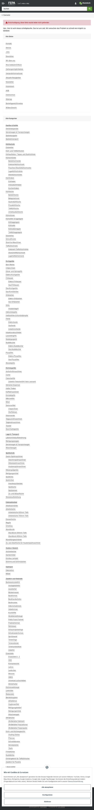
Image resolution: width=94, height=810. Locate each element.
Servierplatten (13, 745)
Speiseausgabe (11, 136)
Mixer (8, 402)
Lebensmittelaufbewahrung (16, 438)
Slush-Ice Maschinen (13, 242)
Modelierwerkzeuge (15, 616)
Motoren (11, 674)
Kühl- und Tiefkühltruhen (15, 151)
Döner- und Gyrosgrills (14, 271)
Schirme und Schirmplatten (16, 562)
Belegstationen (13, 198)
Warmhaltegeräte (12, 429)
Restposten (10, 694)
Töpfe (10, 748)
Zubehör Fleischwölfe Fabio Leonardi (22, 382)
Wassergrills (10, 363)
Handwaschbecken (15, 483)
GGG (10, 660)
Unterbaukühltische (15, 212)
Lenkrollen (12, 670)
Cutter (8, 375)
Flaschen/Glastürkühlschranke (19, 168)
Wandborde (10, 529)
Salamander (10, 415)
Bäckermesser (13, 592)
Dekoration (10, 570)
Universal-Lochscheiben (17, 681)
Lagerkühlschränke (15, 171)
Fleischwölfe (10, 378)
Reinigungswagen (12, 441)
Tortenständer (13, 643)
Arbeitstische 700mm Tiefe (18, 516)
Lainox (10, 667)
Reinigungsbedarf (14, 708)
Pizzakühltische (14, 205)
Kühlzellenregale (14, 229)
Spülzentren (12, 490)
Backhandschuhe (14, 599)
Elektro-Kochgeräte (13, 275)
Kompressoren (13, 664)
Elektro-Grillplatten (15, 299)
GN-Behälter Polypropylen (17, 728)
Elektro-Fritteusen (14, 282)
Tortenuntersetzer (14, 647)
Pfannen (11, 738)
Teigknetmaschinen (13, 422)
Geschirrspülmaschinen (17, 460)
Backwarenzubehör (13, 582)
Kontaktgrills (10, 395)
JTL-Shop (61, 807)
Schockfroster (11, 239)
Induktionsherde (14, 329)
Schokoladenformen (15, 633)
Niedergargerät (11, 339)
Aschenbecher (11, 551)
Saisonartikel (10, 405)
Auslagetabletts (14, 586)
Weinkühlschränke (15, 175)
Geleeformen (13, 609)
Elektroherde (13, 322)
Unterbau (9, 526)
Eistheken (12, 181)
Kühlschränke (11, 158)
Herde (8, 319)
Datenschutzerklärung (75, 781)
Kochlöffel (12, 613)
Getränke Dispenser (13, 385)
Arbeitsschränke (12, 506)
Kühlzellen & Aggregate (14, 219)
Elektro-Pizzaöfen (14, 356)
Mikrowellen (10, 399)
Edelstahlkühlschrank (16, 164)
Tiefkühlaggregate (15, 232)
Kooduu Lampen (12, 558)
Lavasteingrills (11, 336)
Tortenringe (12, 640)
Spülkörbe (9, 477)
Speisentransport (12, 139)
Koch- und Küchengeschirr (15, 731)
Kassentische (11, 519)
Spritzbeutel (12, 636)
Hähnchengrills (11, 312)
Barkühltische (13, 195)
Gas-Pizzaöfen (13, 360)
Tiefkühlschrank (12, 246)
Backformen (12, 596)
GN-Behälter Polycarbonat (18, 725)
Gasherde (11, 326)
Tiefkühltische (13, 208)
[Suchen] (44, 9)
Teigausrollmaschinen (14, 419)
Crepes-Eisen (13, 409)
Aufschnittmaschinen (14, 371)
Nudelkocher (10, 343)
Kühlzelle (11, 225)
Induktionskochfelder (13, 332)
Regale (8, 523)
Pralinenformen (14, 623)
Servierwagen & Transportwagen (18, 132)
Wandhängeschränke (14, 540)
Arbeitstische (10, 509)
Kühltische (10, 192)
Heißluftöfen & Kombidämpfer (17, 315)
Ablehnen (47, 802)
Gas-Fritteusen (13, 285)
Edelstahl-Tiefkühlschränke (18, 249)
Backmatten (12, 603)
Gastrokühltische (14, 202)
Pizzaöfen (9, 353)
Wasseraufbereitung (13, 497)
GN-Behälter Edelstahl (16, 721)
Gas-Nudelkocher (14, 349)
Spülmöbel (10, 480)
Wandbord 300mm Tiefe (17, 533)
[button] (75, 3)
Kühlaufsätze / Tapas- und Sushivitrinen (20, 154)
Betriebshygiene (11, 697)
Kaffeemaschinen (12, 392)
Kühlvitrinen (10, 215)
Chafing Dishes (14, 735)
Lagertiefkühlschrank (16, 256)
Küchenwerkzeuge (12, 687)
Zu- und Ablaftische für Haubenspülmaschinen (23, 543)
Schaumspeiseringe (15, 630)
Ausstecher (12, 589)
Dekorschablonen (14, 606)
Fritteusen (9, 278)
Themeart (43, 807)
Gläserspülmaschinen (16, 463)
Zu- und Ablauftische (16, 494)
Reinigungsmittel (12, 473)
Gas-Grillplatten (14, 302)
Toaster (8, 426)
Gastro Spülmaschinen (14, 456)
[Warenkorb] (85, 3)
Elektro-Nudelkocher (15, 346)
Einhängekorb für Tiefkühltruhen (18, 759)
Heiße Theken (11, 388)
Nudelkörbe (10, 755)
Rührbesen (12, 626)
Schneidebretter (14, 742)
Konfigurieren (47, 795)
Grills (7, 305)
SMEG (10, 677)
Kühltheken (10, 178)
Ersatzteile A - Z (14, 657)
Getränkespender (12, 129)
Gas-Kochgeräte (12, 288)
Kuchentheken (13, 188)
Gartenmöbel (10, 555)
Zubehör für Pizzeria (13, 762)
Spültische (12, 487)
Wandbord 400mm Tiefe (17, 536)
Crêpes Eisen (10, 268)
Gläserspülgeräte (12, 470)
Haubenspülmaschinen (17, 467)
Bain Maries (10, 265)
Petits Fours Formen (16, 619)
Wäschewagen (11, 448)
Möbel (8, 574)
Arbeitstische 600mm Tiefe (18, 512)
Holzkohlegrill (13, 309)
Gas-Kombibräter (12, 292)
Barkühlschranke (14, 161)
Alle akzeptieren (47, 787)
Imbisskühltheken (14, 185)
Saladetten (10, 236)
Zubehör (11, 650)
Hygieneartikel (13, 704)
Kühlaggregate (13, 222)
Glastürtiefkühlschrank (16, 253)
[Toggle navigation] (3, 3)
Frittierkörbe (10, 752)
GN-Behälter (10, 718)
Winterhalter (12, 684)
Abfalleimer (12, 701)
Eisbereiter (9, 147)
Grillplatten (10, 295)
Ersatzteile (9, 653)
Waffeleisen (12, 412)
